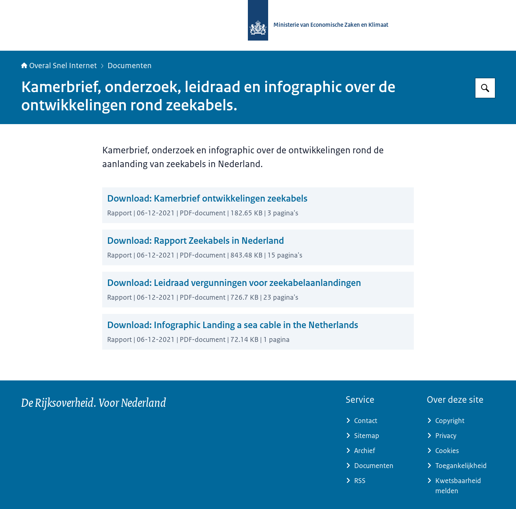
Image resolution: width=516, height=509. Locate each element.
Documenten (130, 66)
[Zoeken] (485, 88)
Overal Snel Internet (59, 66)
